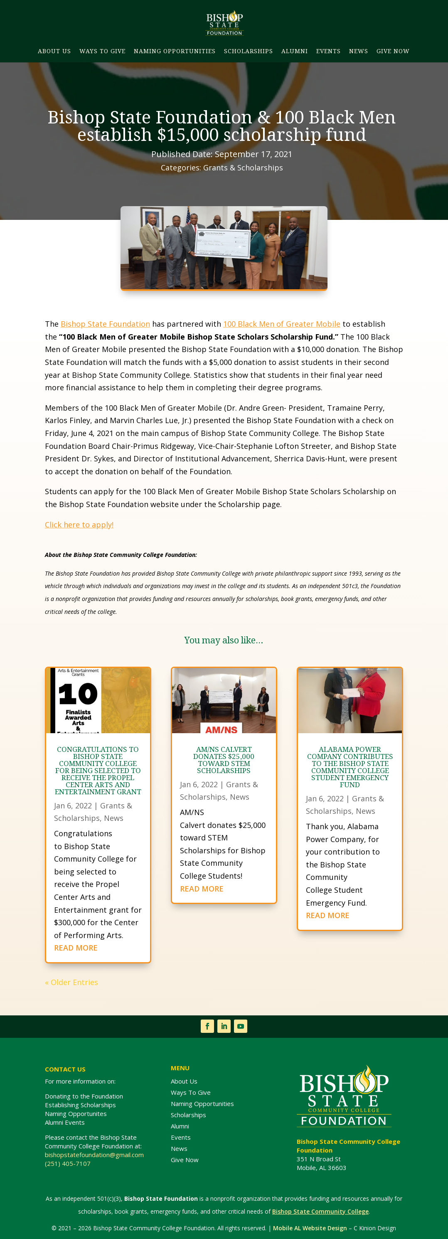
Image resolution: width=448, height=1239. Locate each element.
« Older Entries (71, 982)
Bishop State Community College (320, 1211)
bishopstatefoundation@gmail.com (95, 1154)
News (113, 818)
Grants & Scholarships (243, 167)
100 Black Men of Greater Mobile (281, 324)
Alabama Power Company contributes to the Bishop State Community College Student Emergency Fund (350, 766)
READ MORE (76, 948)
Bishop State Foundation (105, 324)
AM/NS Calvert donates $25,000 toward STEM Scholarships (223, 759)
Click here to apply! (79, 525)
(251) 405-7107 (68, 1163)
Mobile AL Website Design (310, 1228)
